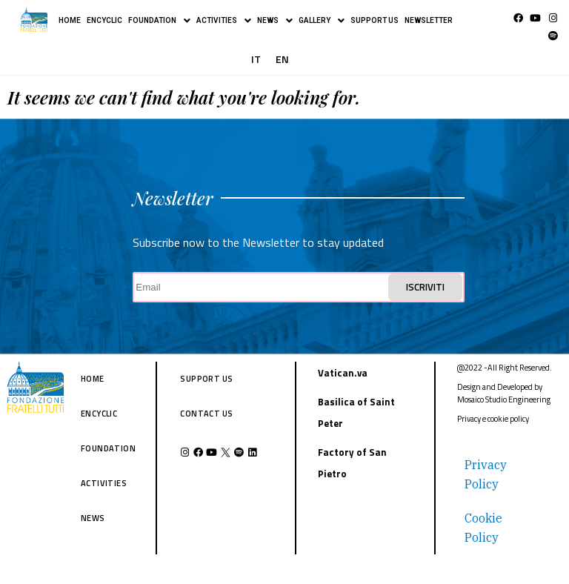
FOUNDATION (159, 21)
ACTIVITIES (223, 21)
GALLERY (322, 21)
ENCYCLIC (104, 20)
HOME (70, 20)
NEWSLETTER (429, 20)
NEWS (275, 21)
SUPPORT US (374, 20)
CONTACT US (206, 413)
